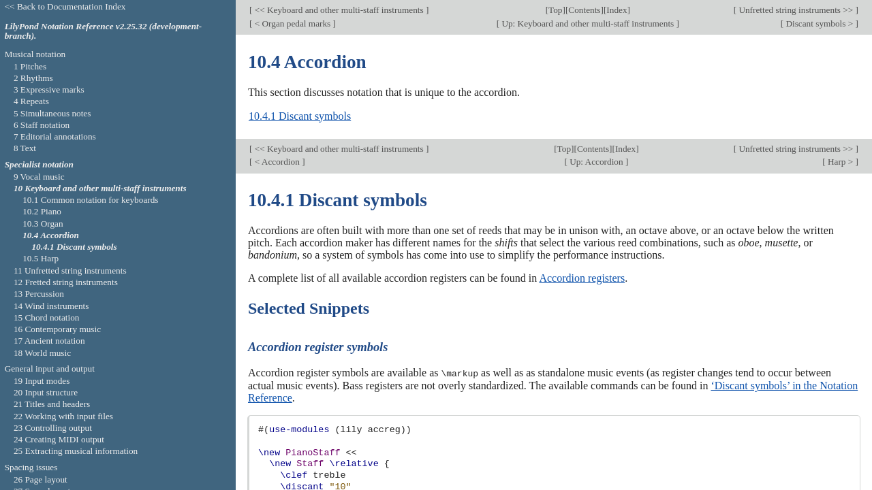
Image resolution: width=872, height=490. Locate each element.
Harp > (841, 162)
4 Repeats (31, 101)
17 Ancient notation (49, 341)
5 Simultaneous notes (52, 113)
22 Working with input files (63, 416)
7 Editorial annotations (55, 136)
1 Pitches (30, 66)
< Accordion (277, 162)
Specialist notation (39, 164)
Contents (584, 10)
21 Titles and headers (52, 404)
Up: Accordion (596, 162)
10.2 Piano (41, 211)
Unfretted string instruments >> (796, 10)
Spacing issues (31, 467)
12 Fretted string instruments (66, 282)
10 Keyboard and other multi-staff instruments (100, 188)
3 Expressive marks (49, 89)
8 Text (25, 148)
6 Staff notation (41, 125)
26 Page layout (40, 479)
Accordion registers (582, 278)
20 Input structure (46, 392)
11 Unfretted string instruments (70, 270)
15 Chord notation (47, 317)
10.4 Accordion (50, 235)
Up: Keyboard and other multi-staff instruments (587, 23)
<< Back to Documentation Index (65, 6)
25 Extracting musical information (76, 451)
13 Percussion (39, 294)
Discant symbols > (819, 23)
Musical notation (35, 54)
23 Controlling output (53, 428)
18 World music (42, 353)
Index (616, 10)
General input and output (50, 368)
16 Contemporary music (57, 329)
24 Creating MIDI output (59, 439)
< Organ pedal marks (292, 23)
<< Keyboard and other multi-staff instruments (339, 10)
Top (555, 10)
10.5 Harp (40, 258)
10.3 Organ (42, 223)
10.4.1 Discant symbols (300, 116)
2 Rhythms (33, 78)
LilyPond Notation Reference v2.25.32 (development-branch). (103, 31)
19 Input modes (42, 381)
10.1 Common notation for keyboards (90, 200)
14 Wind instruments (51, 306)
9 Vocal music (39, 177)
